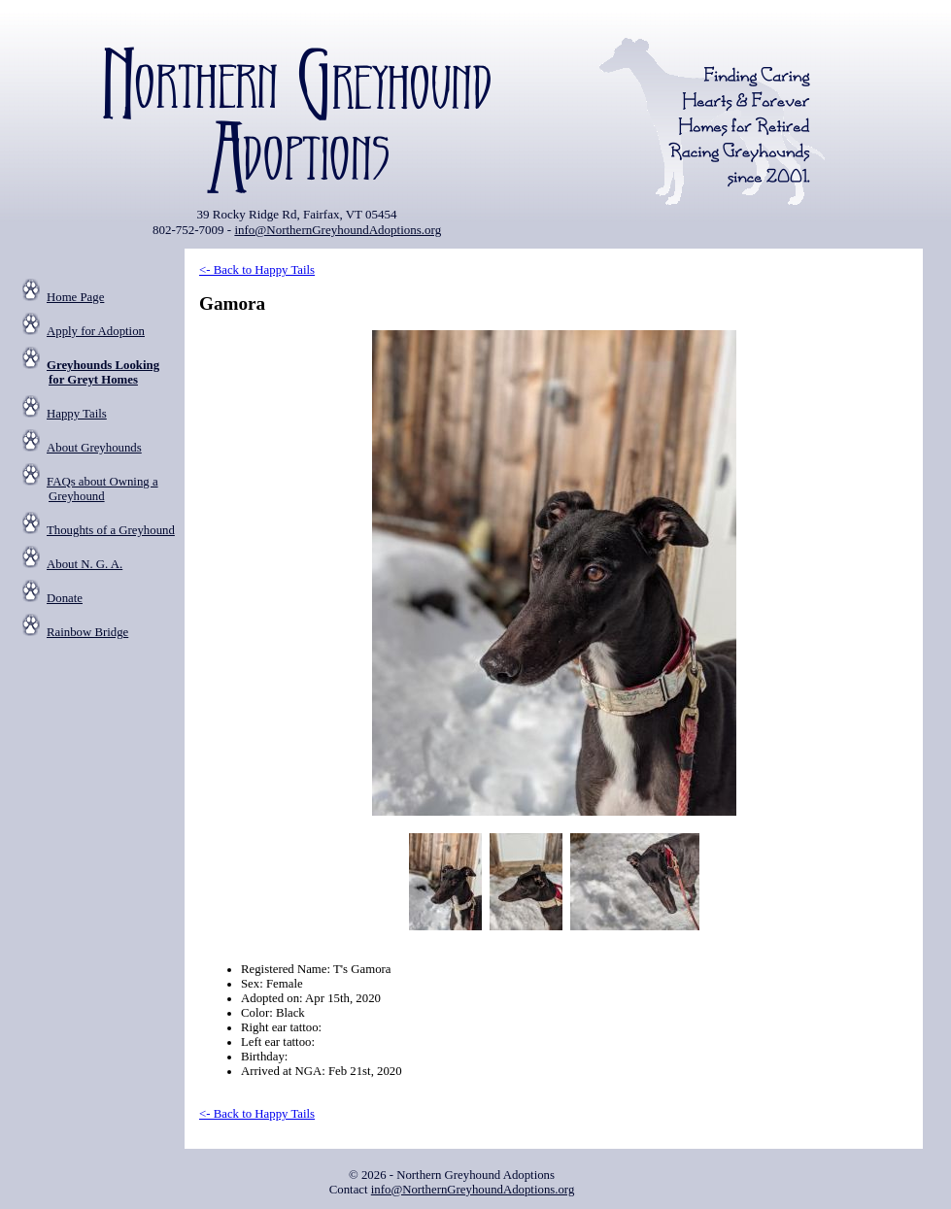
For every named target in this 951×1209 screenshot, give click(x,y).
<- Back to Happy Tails (257, 270)
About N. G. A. (84, 564)
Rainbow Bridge (87, 632)
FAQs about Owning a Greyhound (102, 489)
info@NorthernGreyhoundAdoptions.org (337, 229)
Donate (65, 598)
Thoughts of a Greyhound (111, 530)
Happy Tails (77, 413)
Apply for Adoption (96, 331)
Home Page (75, 297)
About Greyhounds (94, 447)
